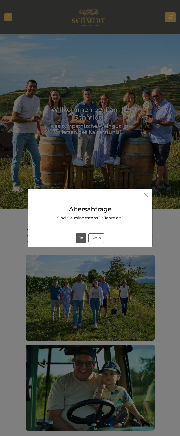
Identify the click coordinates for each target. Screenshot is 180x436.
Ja (81, 238)
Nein (96, 238)
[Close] (146, 195)
